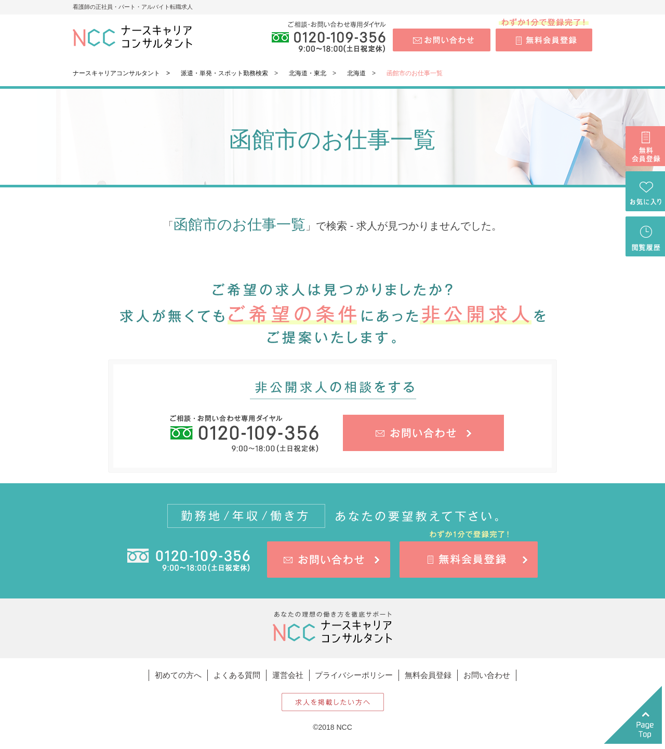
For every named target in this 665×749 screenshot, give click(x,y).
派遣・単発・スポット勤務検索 (224, 73)
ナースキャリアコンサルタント (116, 73)
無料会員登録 (428, 675)
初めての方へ (178, 675)
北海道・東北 (307, 73)
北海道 (356, 73)
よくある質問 (237, 675)
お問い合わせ (486, 675)
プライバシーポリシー (354, 675)
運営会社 (287, 675)
